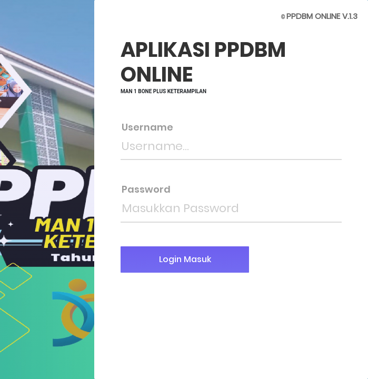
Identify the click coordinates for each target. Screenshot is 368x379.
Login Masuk (185, 259)
